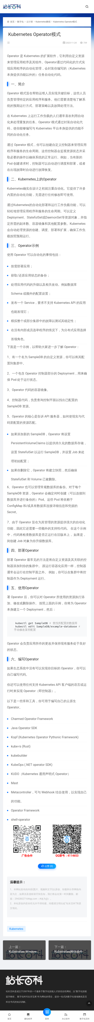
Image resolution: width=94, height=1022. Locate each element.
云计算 (29, 22)
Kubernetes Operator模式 (65, 22)
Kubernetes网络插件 (68, 951)
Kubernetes (32, 56)
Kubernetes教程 (43, 22)
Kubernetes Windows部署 (24, 951)
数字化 (20, 22)
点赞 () (47, 866)
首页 (12, 22)
